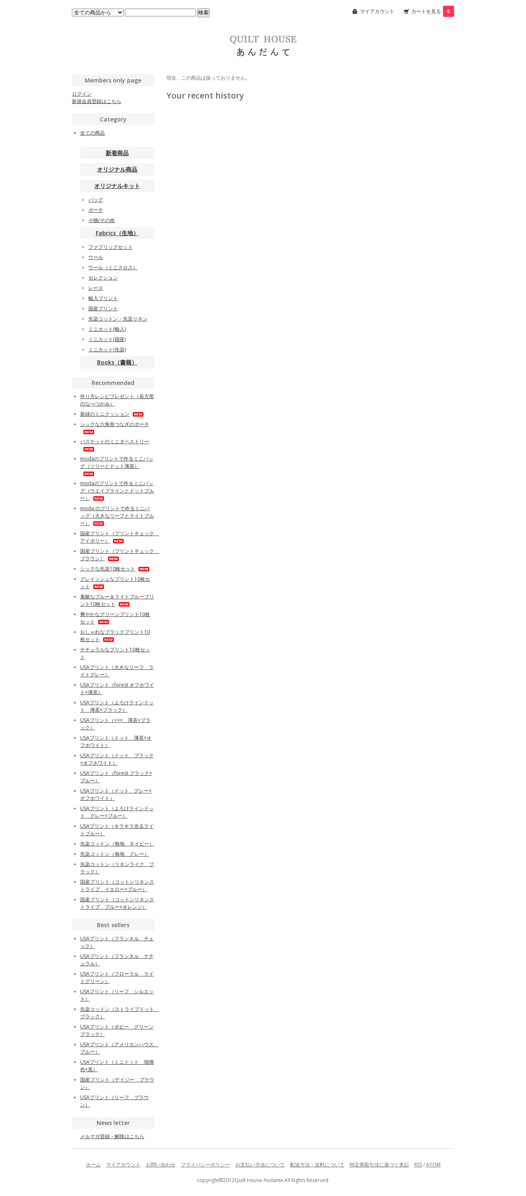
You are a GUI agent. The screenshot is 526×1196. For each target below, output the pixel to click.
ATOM (433, 1164)
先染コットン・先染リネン (118, 318)
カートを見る (432, 11)
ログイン (82, 93)
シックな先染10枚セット (115, 568)
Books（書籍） (117, 362)
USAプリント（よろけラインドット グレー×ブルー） (117, 812)
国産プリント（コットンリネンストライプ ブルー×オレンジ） (117, 903)
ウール (95, 257)
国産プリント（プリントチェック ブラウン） (119, 555)
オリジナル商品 (117, 169)
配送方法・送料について (317, 1164)
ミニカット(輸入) (107, 328)
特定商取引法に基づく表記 (379, 1164)
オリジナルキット (117, 186)
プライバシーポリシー (205, 1164)
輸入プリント (103, 298)
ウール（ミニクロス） (113, 267)
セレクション (103, 277)
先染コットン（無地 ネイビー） (117, 843)
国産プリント (103, 308)
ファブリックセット (110, 246)
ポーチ (95, 209)
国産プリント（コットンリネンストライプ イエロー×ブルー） (117, 885)
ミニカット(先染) (107, 349)
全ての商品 (92, 132)
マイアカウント (377, 11)
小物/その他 (101, 220)
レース (95, 287)
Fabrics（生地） (117, 233)
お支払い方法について (260, 1164)
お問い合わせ (160, 1164)
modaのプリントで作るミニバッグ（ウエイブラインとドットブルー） (117, 491)
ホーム (93, 1164)
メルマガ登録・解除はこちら (112, 1136)
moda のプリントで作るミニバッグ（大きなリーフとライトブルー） (117, 516)
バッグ (95, 199)
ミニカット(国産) (107, 339)
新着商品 (117, 153)
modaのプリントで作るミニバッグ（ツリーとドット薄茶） (116, 465)
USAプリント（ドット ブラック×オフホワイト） (117, 759)
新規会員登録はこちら (96, 101)
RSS (418, 1164)
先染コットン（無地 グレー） (114, 853)
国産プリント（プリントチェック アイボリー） (119, 537)
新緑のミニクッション (112, 413)
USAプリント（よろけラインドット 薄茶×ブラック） (117, 706)
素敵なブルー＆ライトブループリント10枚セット (117, 600)
